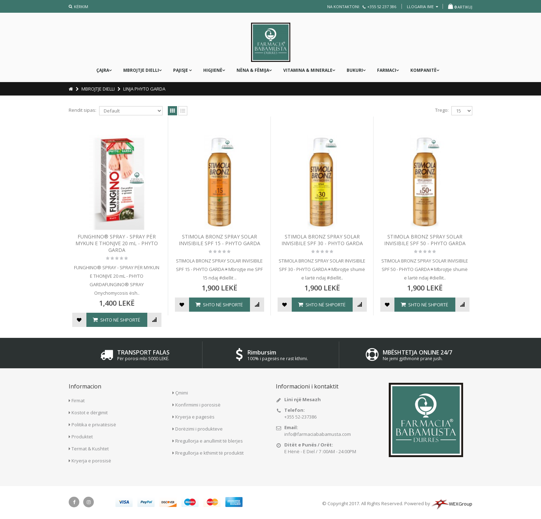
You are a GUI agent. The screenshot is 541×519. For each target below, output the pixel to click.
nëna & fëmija (253, 70)
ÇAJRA (102, 70)
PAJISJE (181, 70)
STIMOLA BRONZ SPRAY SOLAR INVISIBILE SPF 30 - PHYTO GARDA (322, 240)
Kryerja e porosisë (91, 460)
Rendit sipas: (82, 110)
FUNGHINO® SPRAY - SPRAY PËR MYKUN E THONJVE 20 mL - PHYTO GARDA (116, 243)
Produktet (82, 436)
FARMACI (386, 70)
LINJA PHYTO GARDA (144, 89)
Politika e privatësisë (94, 424)
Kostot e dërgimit (90, 412)
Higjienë (212, 70)
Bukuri (355, 70)
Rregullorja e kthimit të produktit (209, 453)
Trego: (442, 110)
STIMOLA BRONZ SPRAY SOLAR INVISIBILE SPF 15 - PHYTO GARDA (219, 240)
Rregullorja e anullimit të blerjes (209, 441)
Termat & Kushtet (90, 448)
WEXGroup (451, 504)
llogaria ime (422, 6)
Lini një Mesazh (302, 399)
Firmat (78, 400)
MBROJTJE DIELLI (141, 70)
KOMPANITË (423, 70)
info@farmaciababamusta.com (317, 434)
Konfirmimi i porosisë (198, 405)
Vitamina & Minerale (307, 70)
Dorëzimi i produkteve (199, 429)
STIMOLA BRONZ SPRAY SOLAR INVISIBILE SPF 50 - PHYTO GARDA (425, 240)
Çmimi (181, 393)
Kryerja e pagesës (195, 417)
